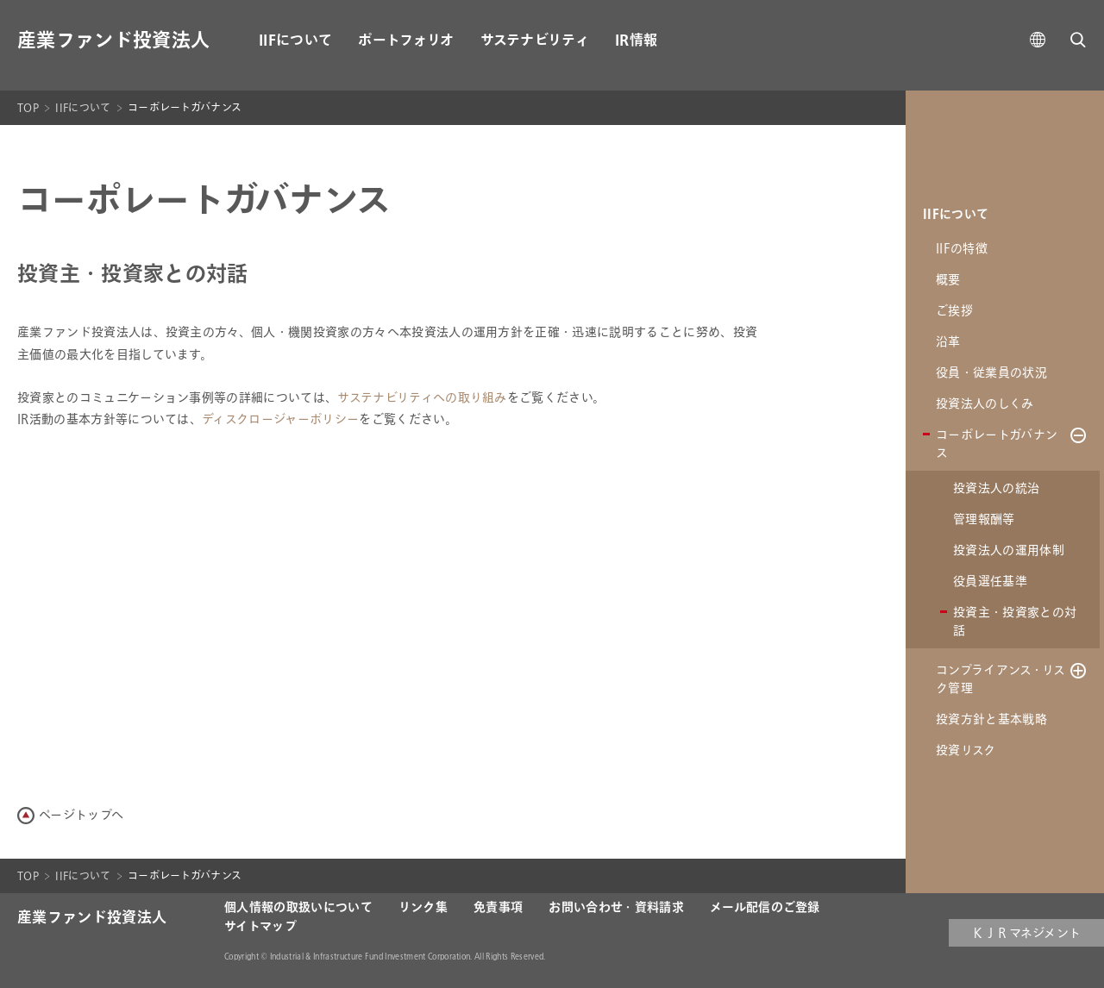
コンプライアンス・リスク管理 (1001, 679)
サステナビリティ (535, 41)
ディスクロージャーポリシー (280, 419)
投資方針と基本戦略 (991, 719)
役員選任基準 (990, 581)
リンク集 (423, 907)
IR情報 (636, 41)
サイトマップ (260, 926)
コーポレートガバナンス (996, 444)
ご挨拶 (954, 311)
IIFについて (295, 41)
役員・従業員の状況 (991, 373)
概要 (948, 280)
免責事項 (498, 907)
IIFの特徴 (962, 249)
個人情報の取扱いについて (298, 907)
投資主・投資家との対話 (1014, 621)
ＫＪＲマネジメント (1027, 933)
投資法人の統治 (996, 488)
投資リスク (966, 750)
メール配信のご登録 (765, 907)
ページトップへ (81, 815)
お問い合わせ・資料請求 (616, 907)
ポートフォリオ (406, 41)
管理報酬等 (984, 519)
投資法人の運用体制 (1008, 550)
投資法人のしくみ (985, 404)
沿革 (948, 342)
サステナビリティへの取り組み (421, 398)
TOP (28, 108)
